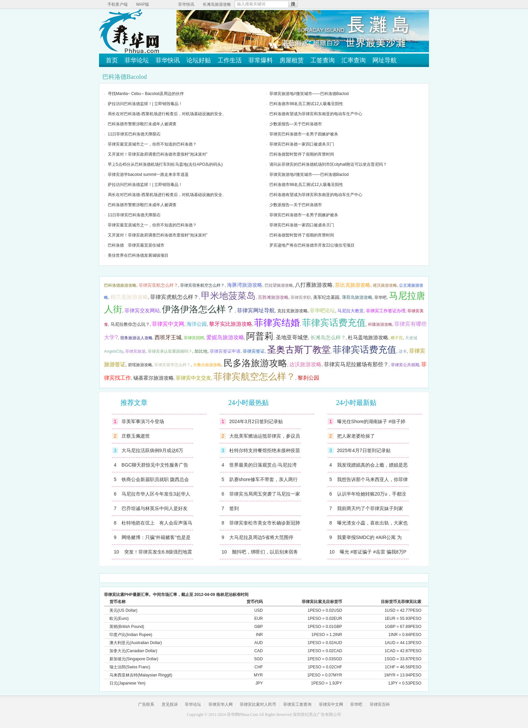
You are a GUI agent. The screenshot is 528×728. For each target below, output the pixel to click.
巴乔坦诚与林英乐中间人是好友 (155, 508)
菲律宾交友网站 (142, 310)
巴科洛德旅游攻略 (120, 285)
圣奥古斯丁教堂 (299, 350)
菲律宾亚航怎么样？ (158, 285)
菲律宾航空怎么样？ (254, 377)
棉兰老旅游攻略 (129, 297)
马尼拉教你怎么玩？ (130, 324)
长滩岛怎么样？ (328, 337)
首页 (112, 60)
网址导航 (384, 60)
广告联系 (146, 704)
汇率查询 (353, 60)
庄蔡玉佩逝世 (136, 436)
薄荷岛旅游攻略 (357, 297)
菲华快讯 (186, 4)
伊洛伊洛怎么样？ (198, 309)
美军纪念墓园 (326, 297)
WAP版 (142, 4)
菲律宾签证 (254, 351)
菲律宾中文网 (168, 324)
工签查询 (322, 60)
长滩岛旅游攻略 (217, 4)
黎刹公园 (308, 378)
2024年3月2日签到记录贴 (256, 421)
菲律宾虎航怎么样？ (174, 297)
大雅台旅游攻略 (207, 364)
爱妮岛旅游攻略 (225, 337)
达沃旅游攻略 (305, 364)
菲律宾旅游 (135, 351)
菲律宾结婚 (277, 323)
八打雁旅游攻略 (314, 285)
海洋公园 (197, 324)
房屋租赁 (291, 60)
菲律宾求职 (301, 297)
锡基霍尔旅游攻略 (153, 378)
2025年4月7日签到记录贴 (364, 450)
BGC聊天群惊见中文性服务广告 (155, 465)
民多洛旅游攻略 (255, 363)
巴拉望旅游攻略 (279, 285)
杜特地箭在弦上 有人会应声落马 (157, 523)
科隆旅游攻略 (380, 324)
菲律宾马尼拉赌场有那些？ (356, 364)
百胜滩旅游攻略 (273, 297)
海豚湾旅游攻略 (244, 285)
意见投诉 (170, 704)
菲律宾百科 (380, 704)
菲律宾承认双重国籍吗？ (170, 351)
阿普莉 (259, 336)
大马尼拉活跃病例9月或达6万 (153, 450)
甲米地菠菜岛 (228, 296)
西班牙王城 (168, 337)
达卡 (403, 351)
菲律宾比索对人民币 (258, 704)
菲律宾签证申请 (225, 351)
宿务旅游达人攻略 (136, 338)
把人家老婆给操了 (356, 436)
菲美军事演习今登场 (143, 421)
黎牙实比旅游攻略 (230, 324)
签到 (234, 508)
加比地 (200, 351)
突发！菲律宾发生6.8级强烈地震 (158, 552)
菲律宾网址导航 (256, 310)
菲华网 (233, 714)
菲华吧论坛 (322, 310)
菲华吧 (380, 297)
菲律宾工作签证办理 (385, 310)
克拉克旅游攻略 (292, 310)
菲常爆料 (261, 60)
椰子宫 (397, 338)
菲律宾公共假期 (405, 364)
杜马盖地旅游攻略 (368, 337)
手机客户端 (117, 4)
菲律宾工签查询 (297, 704)
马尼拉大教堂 (350, 310)
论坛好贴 (199, 60)
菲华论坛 (137, 60)
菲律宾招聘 (194, 338)
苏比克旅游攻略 (352, 285)
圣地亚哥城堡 (292, 337)
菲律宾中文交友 (193, 378)
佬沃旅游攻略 (385, 285)
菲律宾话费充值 (334, 323)
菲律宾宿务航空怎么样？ (202, 285)
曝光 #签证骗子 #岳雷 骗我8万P (373, 552)
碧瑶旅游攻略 (140, 364)
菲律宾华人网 (220, 704)
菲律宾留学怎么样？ (172, 364)
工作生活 (230, 60)
